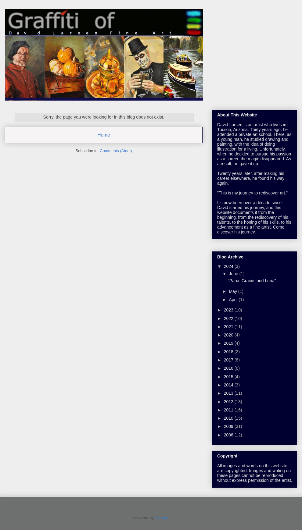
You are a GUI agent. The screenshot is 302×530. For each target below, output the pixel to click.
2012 (229, 401)
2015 (229, 376)
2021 (229, 326)
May (233, 291)
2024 (229, 266)
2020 (229, 335)
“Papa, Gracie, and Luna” (252, 280)
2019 (229, 343)
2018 (229, 351)
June (234, 273)
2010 (229, 418)
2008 (229, 434)
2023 (229, 310)
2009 (229, 426)
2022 (229, 318)
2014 (229, 384)
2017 (229, 359)
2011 (229, 409)
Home (103, 134)
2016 (229, 368)
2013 (229, 393)
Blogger (161, 518)
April (234, 299)
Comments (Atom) (116, 150)
